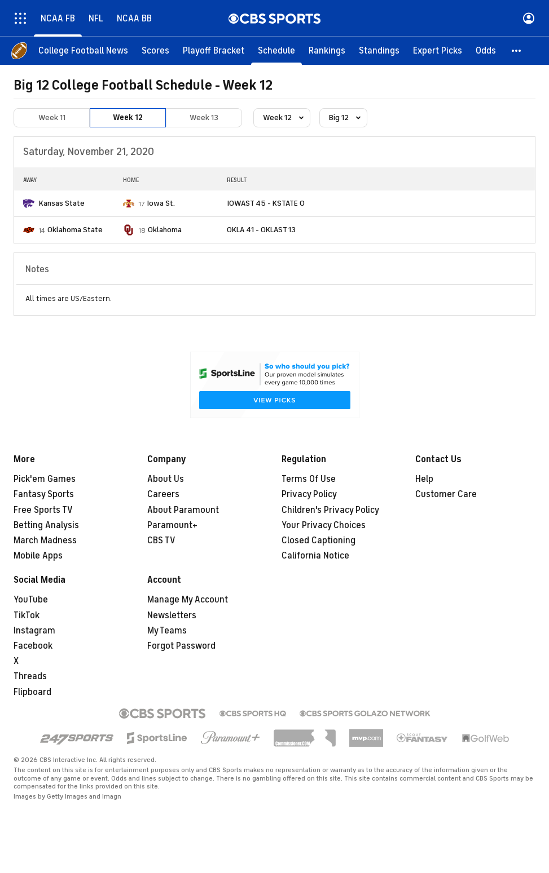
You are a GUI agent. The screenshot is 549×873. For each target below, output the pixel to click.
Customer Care (446, 494)
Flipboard (32, 692)
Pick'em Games (45, 479)
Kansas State (62, 203)
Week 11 (51, 117)
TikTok (26, 615)
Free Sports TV (43, 510)
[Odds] (486, 51)
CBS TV (161, 540)
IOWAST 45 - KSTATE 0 (266, 203)
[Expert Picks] (437, 51)
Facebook (33, 646)
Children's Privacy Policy (330, 510)
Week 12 (128, 117)
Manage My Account (187, 599)
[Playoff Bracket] (213, 51)
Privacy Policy (309, 494)
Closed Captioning (318, 540)
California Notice (315, 555)
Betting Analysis (46, 525)
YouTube (31, 599)
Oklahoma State (75, 229)
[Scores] (155, 51)
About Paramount (183, 510)
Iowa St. (161, 203)
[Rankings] (327, 51)
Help (424, 479)
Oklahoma (165, 229)
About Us (165, 479)
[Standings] (379, 51)
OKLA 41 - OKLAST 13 (261, 229)
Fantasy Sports (44, 494)
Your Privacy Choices (324, 525)
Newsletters (171, 615)
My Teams (167, 630)
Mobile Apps (38, 555)
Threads (30, 676)
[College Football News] (83, 51)
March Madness (45, 540)
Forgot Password (181, 646)
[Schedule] (276, 51)
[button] (517, 51)
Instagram (34, 630)
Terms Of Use (309, 479)
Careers (163, 494)
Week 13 (204, 117)
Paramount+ (172, 525)
